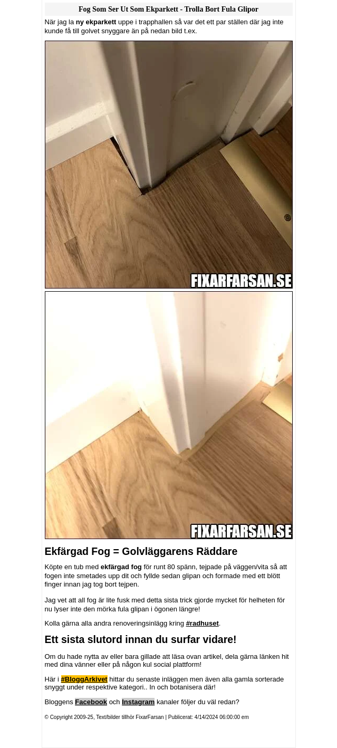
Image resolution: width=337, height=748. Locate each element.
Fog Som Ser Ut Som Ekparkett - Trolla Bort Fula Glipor (168, 9)
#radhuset (202, 623)
